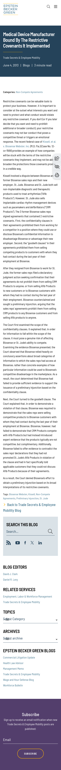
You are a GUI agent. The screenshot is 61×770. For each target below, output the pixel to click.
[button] (57, 158)
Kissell (31, 494)
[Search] (48, 6)
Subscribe (30, 753)
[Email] (30, 741)
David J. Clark (10, 574)
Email (7, 740)
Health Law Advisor (13, 663)
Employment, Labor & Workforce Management (27, 596)
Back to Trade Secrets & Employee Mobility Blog (29, 507)
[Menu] (55, 7)
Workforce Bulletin (13, 685)
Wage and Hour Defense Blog (18, 679)
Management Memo (13, 668)
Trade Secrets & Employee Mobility (21, 602)
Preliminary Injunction (27, 498)
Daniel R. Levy (10, 579)
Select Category (14, 619)
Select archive (13, 638)
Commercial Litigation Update (19, 657)
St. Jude (44, 498)
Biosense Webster (18, 494)
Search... (12, 531)
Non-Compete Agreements (29, 91)
